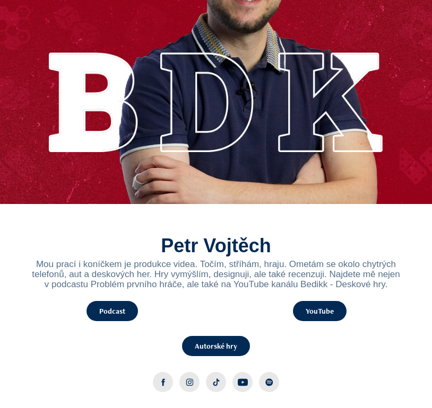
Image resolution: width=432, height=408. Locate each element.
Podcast (112, 311)
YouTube (320, 311)
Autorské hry (216, 346)
